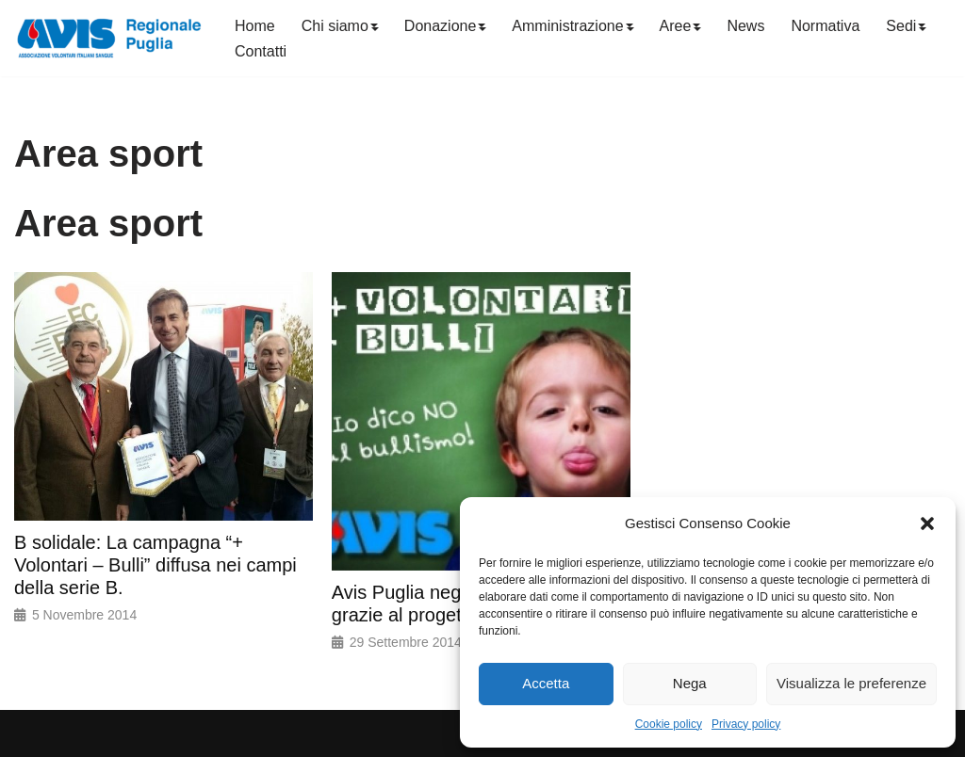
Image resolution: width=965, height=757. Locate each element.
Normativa (825, 26)
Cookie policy (668, 724)
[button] (927, 523)
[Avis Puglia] (108, 38)
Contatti (260, 51)
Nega (690, 683)
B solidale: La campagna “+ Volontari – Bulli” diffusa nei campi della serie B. (155, 565)
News (745, 26)
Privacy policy (745, 724)
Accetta (545, 683)
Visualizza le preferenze (851, 683)
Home (255, 26)
